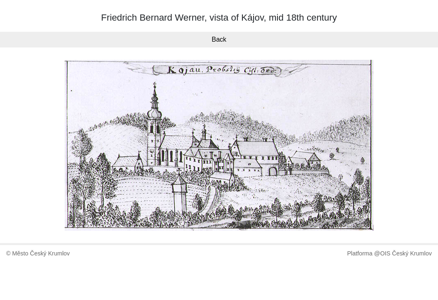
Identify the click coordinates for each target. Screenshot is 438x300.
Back (219, 39)
